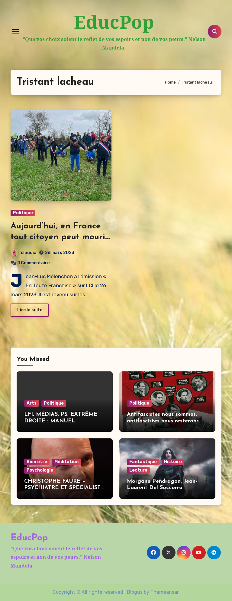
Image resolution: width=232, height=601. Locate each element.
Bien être (37, 461)
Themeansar (164, 592)
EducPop (114, 21)
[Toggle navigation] (15, 31)
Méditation (66, 461)
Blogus (135, 592)
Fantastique (143, 461)
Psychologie (40, 470)
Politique (23, 212)
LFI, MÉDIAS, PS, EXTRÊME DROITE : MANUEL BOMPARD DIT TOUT (60, 421)
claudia (24, 252)
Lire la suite (29, 310)
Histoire (173, 461)
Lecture (138, 470)
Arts (32, 403)
